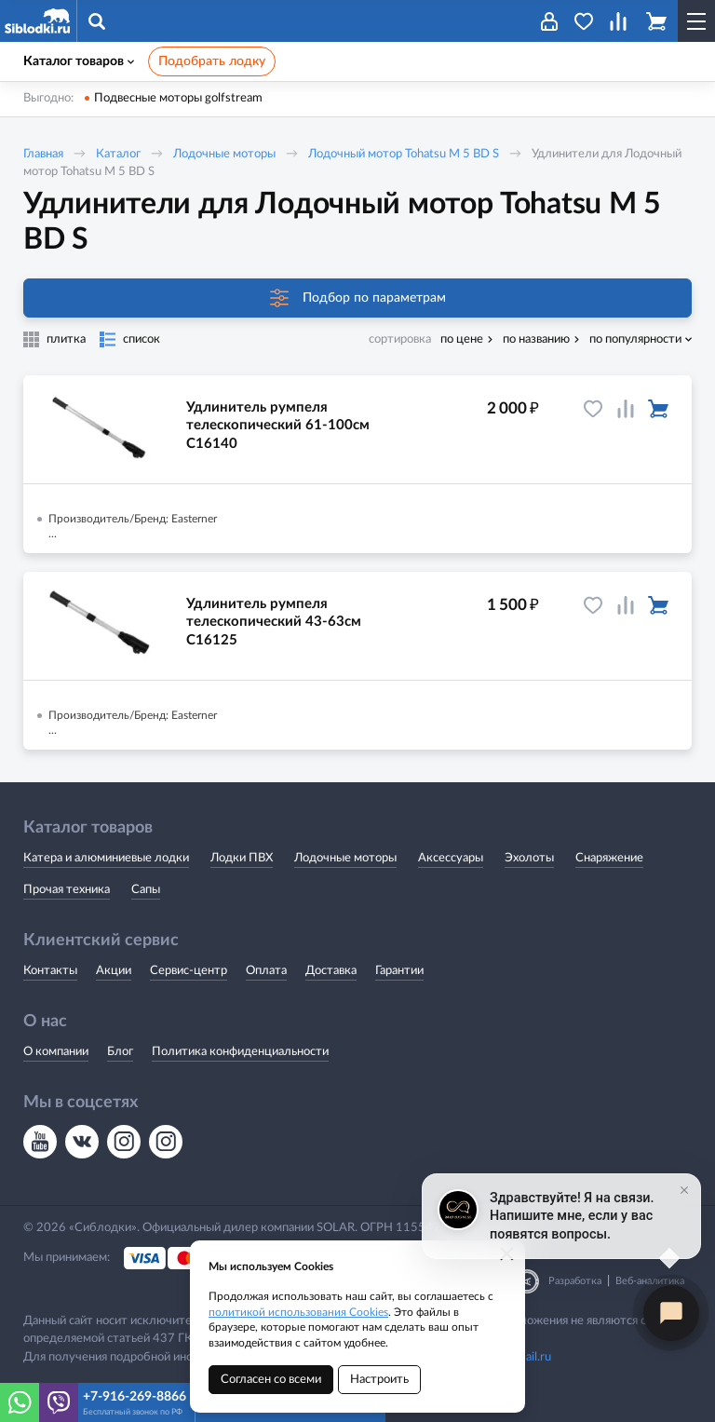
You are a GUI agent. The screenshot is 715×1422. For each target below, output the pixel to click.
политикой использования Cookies (298, 1312)
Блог (120, 1052)
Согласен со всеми (271, 1380)
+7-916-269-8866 (134, 1396)
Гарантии (399, 971)
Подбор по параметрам (358, 298)
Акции (113, 971)
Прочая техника (66, 890)
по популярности (635, 339)
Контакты (50, 971)
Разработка (574, 1281)
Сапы (145, 890)
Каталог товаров (78, 61)
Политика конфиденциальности (240, 1052)
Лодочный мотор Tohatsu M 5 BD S (403, 154)
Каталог (118, 154)
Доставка (331, 971)
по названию (536, 339)
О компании (55, 1052)
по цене (461, 339)
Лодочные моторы (224, 154)
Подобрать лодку (211, 61)
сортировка (400, 339)
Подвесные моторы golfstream (178, 98)
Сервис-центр (188, 971)
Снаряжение (609, 858)
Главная (43, 154)
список (141, 339)
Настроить (379, 1380)
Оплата (266, 971)
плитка (66, 339)
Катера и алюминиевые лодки (106, 858)
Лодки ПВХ (241, 858)
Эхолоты (529, 858)
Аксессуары (450, 858)
